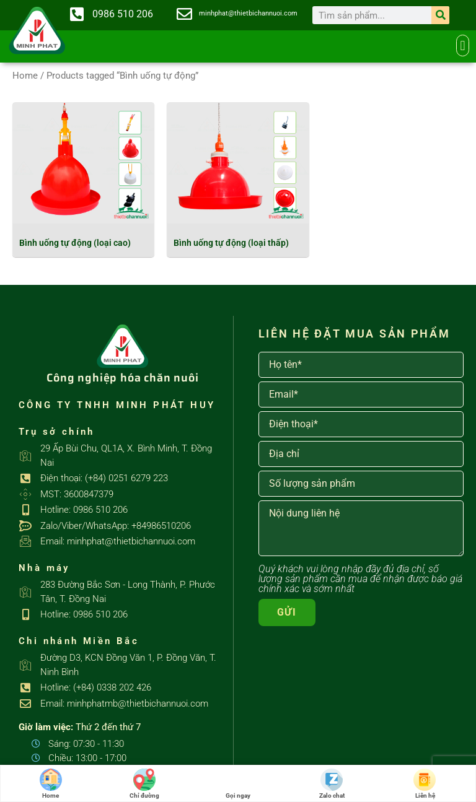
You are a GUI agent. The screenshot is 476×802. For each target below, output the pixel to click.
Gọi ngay (238, 784)
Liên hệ (425, 784)
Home (25, 75)
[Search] (440, 15)
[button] (462, 45)
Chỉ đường (144, 784)
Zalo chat (332, 784)
